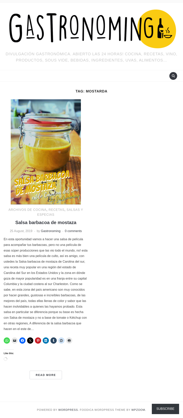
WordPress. (68, 409)
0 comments (73, 231)
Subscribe (165, 408)
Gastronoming (51, 231)
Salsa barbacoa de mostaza (45, 222)
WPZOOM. (138, 409)
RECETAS (56, 209)
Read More (46, 375)
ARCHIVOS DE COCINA (28, 209)
